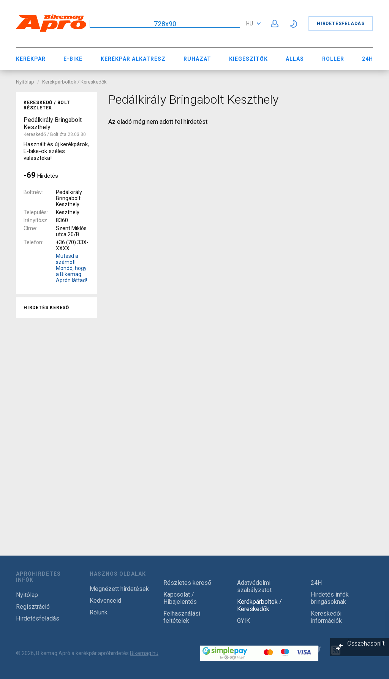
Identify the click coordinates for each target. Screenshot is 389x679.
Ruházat (197, 59)
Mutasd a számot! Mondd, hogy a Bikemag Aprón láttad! (71, 268)
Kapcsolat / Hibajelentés (180, 598)
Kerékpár (31, 59)
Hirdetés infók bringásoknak (330, 598)
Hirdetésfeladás (341, 23)
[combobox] (56, 351)
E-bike (72, 59)
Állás (295, 59)
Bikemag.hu (144, 653)
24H (367, 59)
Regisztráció (33, 606)
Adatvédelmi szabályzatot (254, 586)
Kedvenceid (105, 600)
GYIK (243, 620)
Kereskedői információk (326, 617)
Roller (333, 59)
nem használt (45, 445)
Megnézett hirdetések (119, 588)
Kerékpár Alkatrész (133, 59)
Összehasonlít (365, 643)
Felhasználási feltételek (181, 617)
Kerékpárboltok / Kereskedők (74, 82)
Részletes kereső (187, 582)
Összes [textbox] (36, 352)
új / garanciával (47, 456)
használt (39, 433)
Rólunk (99, 612)
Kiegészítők (248, 59)
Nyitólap (25, 82)
